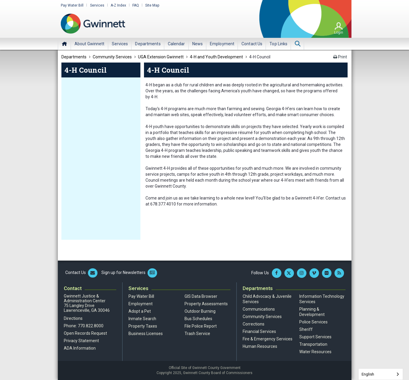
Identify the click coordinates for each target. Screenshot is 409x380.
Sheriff (306, 329)
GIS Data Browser (201, 296)
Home (64, 44)
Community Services (262, 316)
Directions (73, 318)
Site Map (152, 5)
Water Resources (315, 351)
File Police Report (201, 326)
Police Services (313, 322)
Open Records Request (85, 333)
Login (338, 32)
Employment (140, 303)
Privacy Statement (81, 340)
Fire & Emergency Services (267, 339)
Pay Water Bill (72, 5)
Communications (259, 309)
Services (97, 5)
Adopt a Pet (139, 311)
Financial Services (259, 331)
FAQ (135, 5)
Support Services (315, 336)
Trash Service (197, 333)
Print (340, 56)
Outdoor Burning (200, 311)
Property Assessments (206, 303)
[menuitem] (89, 44)
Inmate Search (142, 318)
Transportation (313, 344)
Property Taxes (142, 326)
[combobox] (380, 374)
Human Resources (260, 346)
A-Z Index (118, 5)
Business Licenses (145, 333)
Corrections (253, 324)
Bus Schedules (198, 318)
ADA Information (80, 348)
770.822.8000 (90, 325)
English (368, 374)
